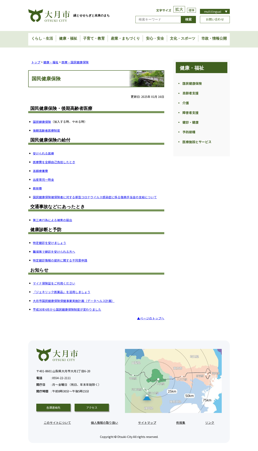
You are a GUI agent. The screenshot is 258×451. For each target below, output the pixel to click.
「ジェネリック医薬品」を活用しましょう (61, 292)
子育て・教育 (94, 38)
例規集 (180, 422)
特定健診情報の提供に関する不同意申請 (60, 260)
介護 (185, 103)
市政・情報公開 (214, 38)
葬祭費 (37, 188)
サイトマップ (147, 422)
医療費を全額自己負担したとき (54, 162)
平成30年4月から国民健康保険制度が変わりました (67, 309)
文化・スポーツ (182, 38)
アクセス (91, 407)
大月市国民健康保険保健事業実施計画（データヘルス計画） (73, 300)
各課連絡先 (53, 407)
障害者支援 (190, 114)
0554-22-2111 (53, 377)
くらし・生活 (42, 38)
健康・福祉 (68, 38)
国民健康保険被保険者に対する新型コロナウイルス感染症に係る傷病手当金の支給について (95, 197)
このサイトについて (57, 422)
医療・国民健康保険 (75, 62)
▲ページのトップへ (150, 318)
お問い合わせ (215, 19)
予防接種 (188, 134)
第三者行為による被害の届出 (52, 220)
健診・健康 (190, 124)
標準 (191, 10)
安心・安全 (155, 38)
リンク (209, 422)
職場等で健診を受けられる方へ (54, 251)
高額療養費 (40, 171)
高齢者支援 (190, 93)
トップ (35, 62)
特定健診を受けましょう (49, 242)
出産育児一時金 (43, 179)
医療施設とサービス (196, 144)
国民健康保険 (42, 121)
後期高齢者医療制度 (46, 130)
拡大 (179, 9)
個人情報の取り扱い (104, 422)
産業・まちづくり (125, 38)
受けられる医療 (43, 153)
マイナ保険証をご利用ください (54, 283)
